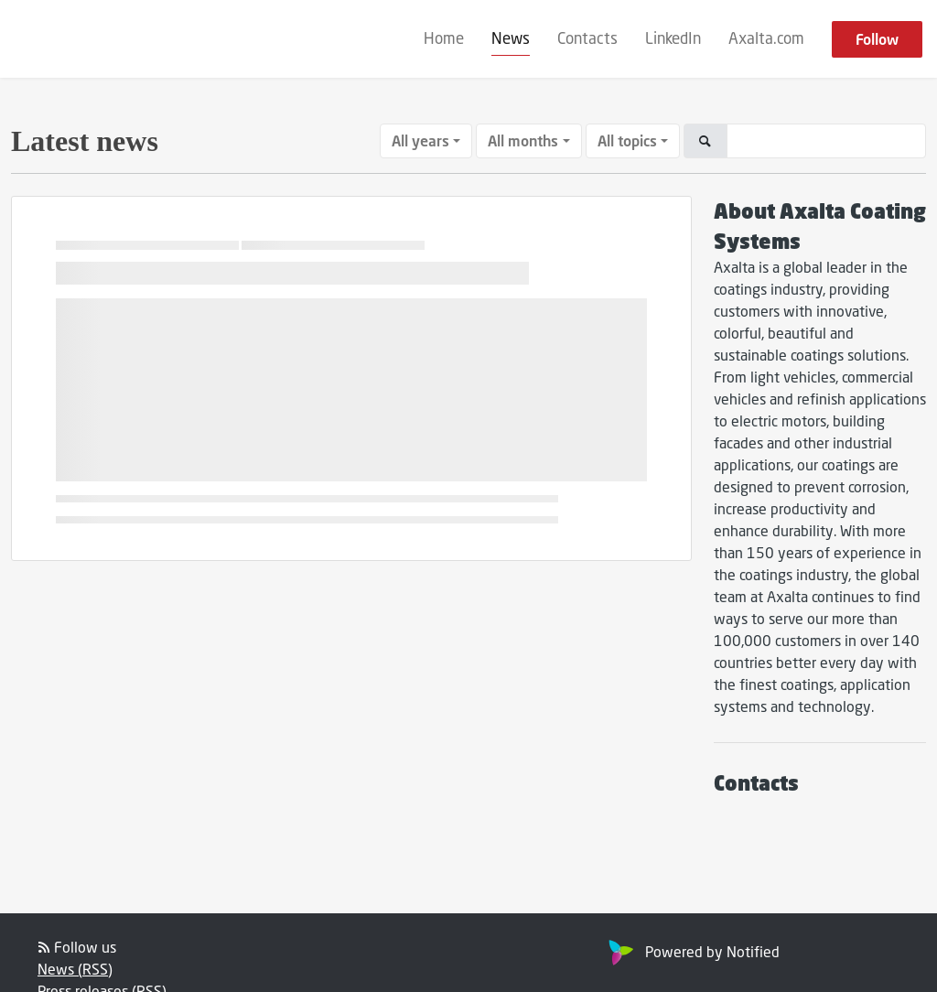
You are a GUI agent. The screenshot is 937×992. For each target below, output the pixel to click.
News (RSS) (75, 968)
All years (420, 140)
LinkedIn (673, 38)
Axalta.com (766, 38)
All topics (627, 140)
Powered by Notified (692, 951)
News (510, 38)
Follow (877, 39)
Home (444, 38)
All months (523, 140)
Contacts (587, 38)
